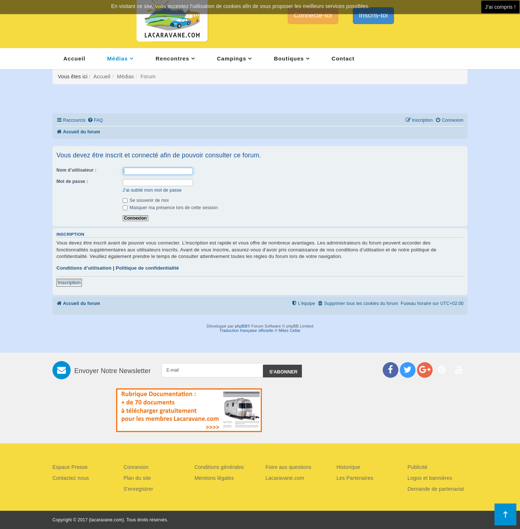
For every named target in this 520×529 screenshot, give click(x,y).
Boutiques (289, 58)
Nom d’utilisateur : (76, 170)
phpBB (241, 326)
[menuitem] (95, 120)
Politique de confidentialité (147, 268)
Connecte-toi (313, 15)
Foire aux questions (288, 467)
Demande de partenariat (435, 489)
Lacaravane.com (284, 478)
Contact (343, 58)
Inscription (69, 282)
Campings (232, 58)
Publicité (417, 467)
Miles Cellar (290, 330)
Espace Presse (70, 467)
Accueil (74, 58)
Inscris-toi (373, 15)
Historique (348, 467)
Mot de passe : (72, 181)
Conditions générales (219, 467)
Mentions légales (214, 478)
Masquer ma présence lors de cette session (170, 207)
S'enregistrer (138, 489)
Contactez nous (70, 478)
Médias (117, 58)
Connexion (136, 467)
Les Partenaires (354, 478)
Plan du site (137, 478)
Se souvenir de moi (146, 200)
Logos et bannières (429, 478)
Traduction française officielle (246, 330)
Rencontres (172, 58)
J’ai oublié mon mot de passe (152, 190)
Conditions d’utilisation (83, 268)
